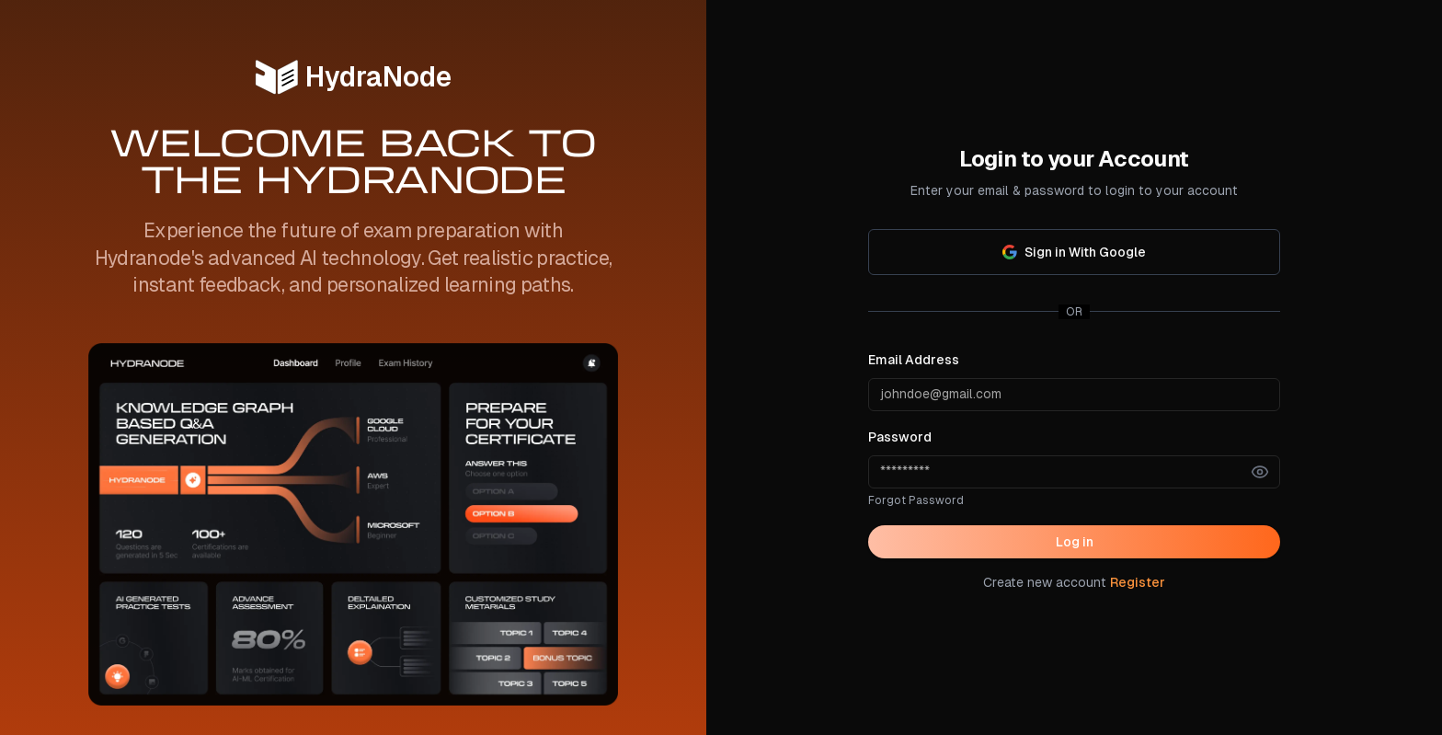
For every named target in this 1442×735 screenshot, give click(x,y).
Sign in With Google (1074, 252)
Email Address (913, 359)
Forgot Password (916, 500)
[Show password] (1260, 471)
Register (1137, 582)
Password (900, 437)
